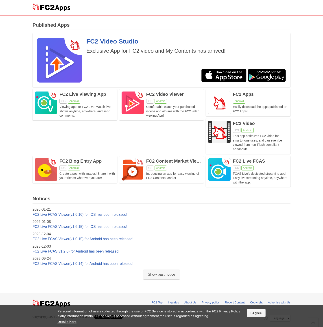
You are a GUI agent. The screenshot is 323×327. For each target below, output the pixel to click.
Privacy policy (210, 302)
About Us (190, 302)
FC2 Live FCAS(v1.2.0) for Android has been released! (76, 251)
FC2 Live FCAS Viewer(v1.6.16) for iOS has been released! (80, 214)
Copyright (256, 302)
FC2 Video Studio (112, 41)
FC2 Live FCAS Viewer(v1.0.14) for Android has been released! (83, 264)
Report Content (235, 302)
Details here (66, 321)
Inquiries (173, 302)
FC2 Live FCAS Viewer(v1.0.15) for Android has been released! (83, 239)
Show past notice (161, 274)
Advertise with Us (279, 302)
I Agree (256, 313)
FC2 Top (157, 302)
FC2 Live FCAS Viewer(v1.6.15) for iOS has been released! (80, 227)
